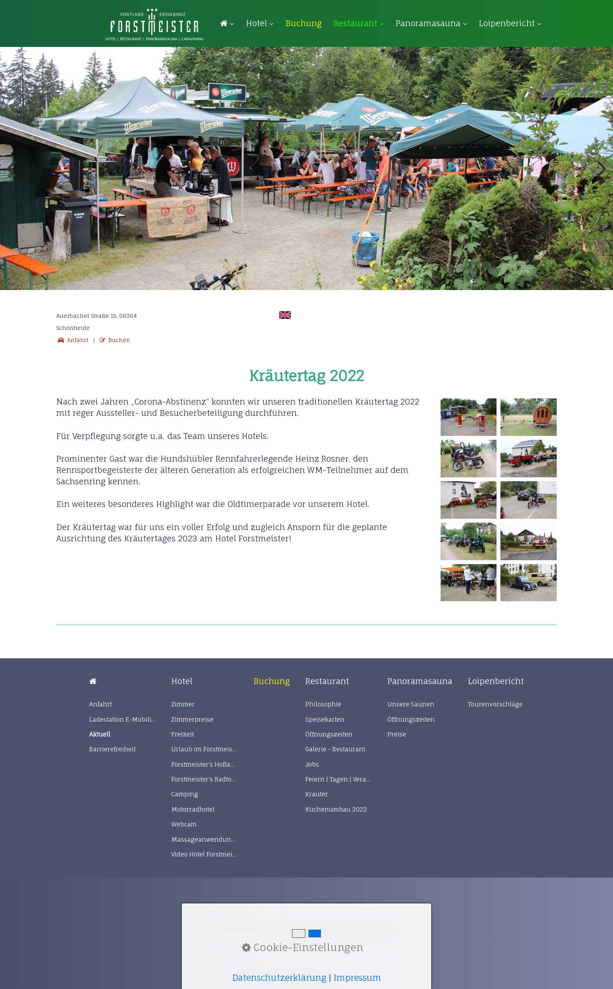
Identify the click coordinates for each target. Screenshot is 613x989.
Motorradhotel (193, 809)
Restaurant (358, 23)
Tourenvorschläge (495, 704)
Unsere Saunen (410, 704)
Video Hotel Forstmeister (204, 854)
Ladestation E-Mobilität (122, 719)
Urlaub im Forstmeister (204, 749)
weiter (601, 174)
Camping (184, 794)
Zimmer (183, 704)
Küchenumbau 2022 (336, 809)
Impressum (357, 978)
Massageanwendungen (204, 839)
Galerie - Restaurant (335, 749)
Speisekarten (324, 719)
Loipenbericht (510, 23)
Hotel (260, 23)
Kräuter (316, 794)
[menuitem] (230, 23)
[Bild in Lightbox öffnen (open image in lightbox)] (469, 417)
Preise (396, 734)
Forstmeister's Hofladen (204, 764)
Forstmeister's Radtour (204, 779)
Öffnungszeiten (329, 734)
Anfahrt (72, 340)
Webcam (184, 824)
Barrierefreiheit (112, 749)
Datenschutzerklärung (279, 978)
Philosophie (323, 704)
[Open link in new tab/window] (304, 23)
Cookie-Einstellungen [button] (302, 947)
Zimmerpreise (192, 719)
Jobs (312, 764)
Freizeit (182, 734)
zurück (12, 174)
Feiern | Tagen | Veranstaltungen (338, 779)
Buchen (114, 340)
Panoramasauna (431, 23)
